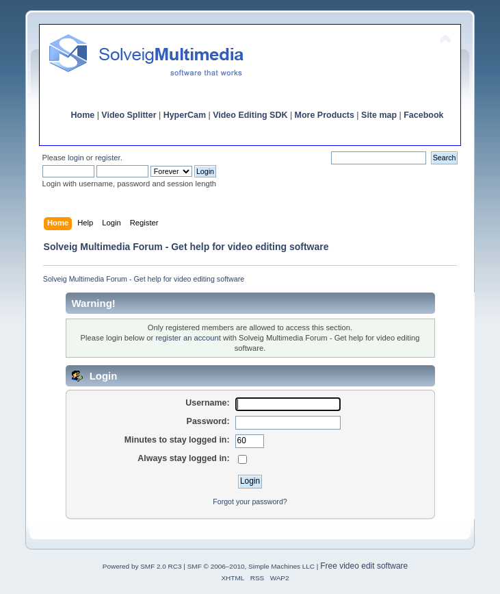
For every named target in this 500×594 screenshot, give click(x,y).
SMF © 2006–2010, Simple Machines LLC (251, 566)
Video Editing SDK (250, 115)
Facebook (423, 115)
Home (83, 115)
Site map (379, 115)
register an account (187, 338)
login (76, 157)
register (107, 157)
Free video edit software (364, 566)
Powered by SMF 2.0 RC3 (142, 566)
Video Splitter (128, 115)
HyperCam (184, 115)
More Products (324, 115)
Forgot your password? (250, 501)
